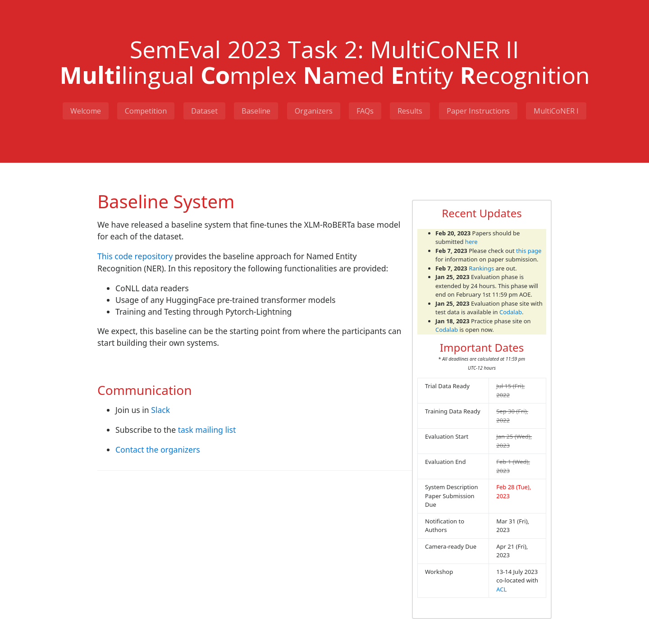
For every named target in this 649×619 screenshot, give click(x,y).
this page (528, 250)
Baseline (256, 110)
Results (410, 110)
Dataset (204, 110)
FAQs (365, 110)
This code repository (135, 256)
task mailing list (207, 429)
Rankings (481, 268)
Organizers (314, 110)
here (471, 242)
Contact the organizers (157, 449)
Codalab (510, 312)
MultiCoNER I (557, 110)
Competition (145, 110)
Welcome (84, 110)
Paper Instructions (479, 110)
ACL (501, 589)
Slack (160, 409)
